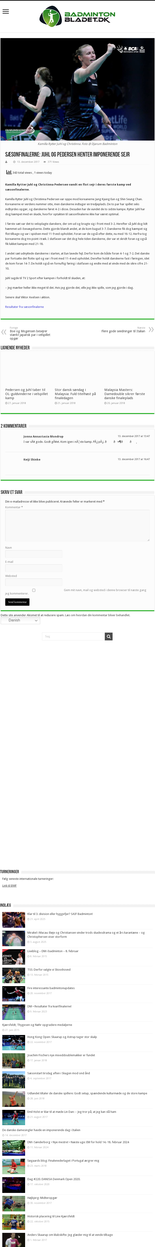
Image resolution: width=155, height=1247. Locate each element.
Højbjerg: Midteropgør (42, 1198)
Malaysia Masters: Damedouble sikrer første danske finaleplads (124, 394)
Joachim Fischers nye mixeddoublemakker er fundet (61, 1055)
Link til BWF (9, 885)
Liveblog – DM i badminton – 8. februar (53, 951)
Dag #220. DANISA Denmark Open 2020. (53, 1179)
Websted (11, 576)
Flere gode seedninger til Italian (121, 329)
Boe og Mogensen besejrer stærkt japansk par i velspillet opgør (33, 333)
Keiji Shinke (32, 459)
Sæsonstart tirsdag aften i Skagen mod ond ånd (58, 1073)
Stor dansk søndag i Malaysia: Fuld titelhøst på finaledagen (75, 394)
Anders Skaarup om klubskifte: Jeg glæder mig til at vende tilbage (70, 1235)
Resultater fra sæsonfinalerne (24, 307)
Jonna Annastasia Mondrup (43, 436)
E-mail (9, 561)
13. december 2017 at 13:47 (134, 436)
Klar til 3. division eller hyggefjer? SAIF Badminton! (60, 914)
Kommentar (14, 507)
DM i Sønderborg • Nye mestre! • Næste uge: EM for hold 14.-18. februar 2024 (78, 1142)
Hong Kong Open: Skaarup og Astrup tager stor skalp (62, 1037)
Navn (8, 547)
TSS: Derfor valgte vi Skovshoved (49, 969)
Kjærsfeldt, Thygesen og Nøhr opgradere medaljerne (37, 1025)
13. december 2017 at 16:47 (134, 459)
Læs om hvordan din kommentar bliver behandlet (97, 615)
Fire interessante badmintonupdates (51, 988)
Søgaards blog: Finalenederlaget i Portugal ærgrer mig (63, 1160)
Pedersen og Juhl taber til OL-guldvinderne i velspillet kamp (26, 394)
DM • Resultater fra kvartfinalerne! (49, 1006)
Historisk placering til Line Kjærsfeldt (51, 1216)
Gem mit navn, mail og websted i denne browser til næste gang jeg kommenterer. (75, 591)
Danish (11, 620)
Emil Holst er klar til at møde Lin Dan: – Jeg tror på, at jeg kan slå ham (71, 1111)
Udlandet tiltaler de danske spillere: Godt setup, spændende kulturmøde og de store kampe (87, 1093)
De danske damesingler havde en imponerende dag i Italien (41, 1130)
